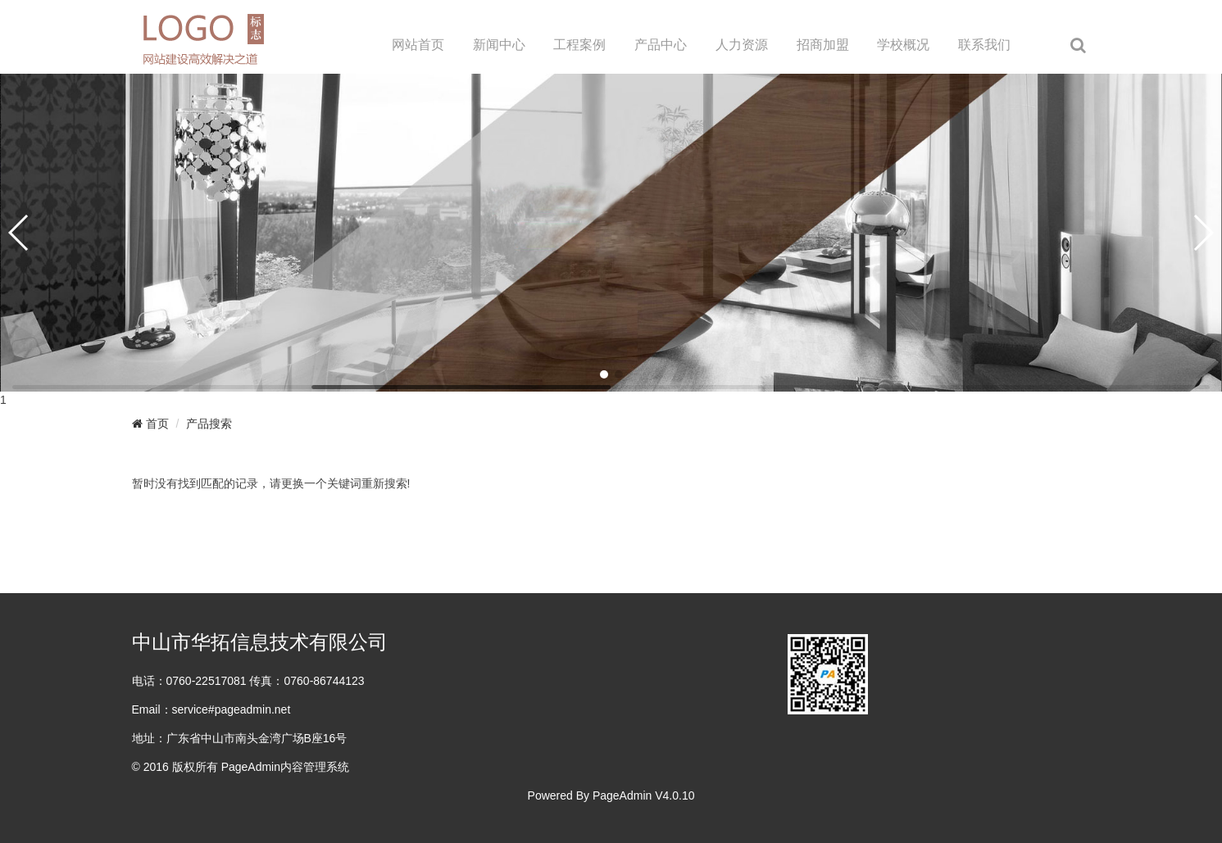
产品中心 (660, 45)
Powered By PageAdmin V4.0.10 (611, 795)
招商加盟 (823, 45)
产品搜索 (209, 423)
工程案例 (579, 45)
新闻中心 (499, 45)
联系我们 (984, 45)
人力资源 (741, 45)
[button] (604, 374)
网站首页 (418, 45)
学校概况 (903, 45)
